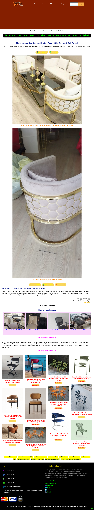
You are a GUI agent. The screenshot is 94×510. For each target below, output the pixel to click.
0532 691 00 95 (41, 52)
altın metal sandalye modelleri (25, 456)
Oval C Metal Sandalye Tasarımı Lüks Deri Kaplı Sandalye (13, 441)
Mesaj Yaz (54, 52)
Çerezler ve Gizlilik (50, 483)
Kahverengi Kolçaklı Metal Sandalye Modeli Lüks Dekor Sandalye (13, 416)
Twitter (48, 487)
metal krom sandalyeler (40, 456)
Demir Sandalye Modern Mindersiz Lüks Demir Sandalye (82, 413)
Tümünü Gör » (12, 384)
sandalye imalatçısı (52, 456)
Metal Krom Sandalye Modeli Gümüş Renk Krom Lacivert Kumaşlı (59, 435)
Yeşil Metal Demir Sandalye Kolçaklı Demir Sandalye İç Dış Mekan (58, 378)
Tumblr (48, 492)
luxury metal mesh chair (24, 459)
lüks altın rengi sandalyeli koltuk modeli (70, 459)
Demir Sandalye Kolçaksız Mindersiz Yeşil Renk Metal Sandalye (81, 443)
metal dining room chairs (37, 459)
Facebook (49, 485)
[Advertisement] (47, 19)
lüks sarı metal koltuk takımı (52, 459)
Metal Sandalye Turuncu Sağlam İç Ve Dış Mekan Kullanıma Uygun (36, 446)
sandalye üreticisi (63, 456)
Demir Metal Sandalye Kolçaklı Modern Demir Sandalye (81, 377)
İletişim (63, 4)
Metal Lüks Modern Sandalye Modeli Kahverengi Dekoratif (36, 421)
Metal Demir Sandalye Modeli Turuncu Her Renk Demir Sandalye (59, 404)
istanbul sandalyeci (74, 456)
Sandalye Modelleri (47, 4)
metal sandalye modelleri (10, 456)
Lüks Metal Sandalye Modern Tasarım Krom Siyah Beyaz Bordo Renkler (36, 381)
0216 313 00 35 (35, 285)
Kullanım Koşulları (50, 481)
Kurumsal (32, 4)
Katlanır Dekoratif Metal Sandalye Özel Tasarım (12, 381)
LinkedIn (48, 490)
